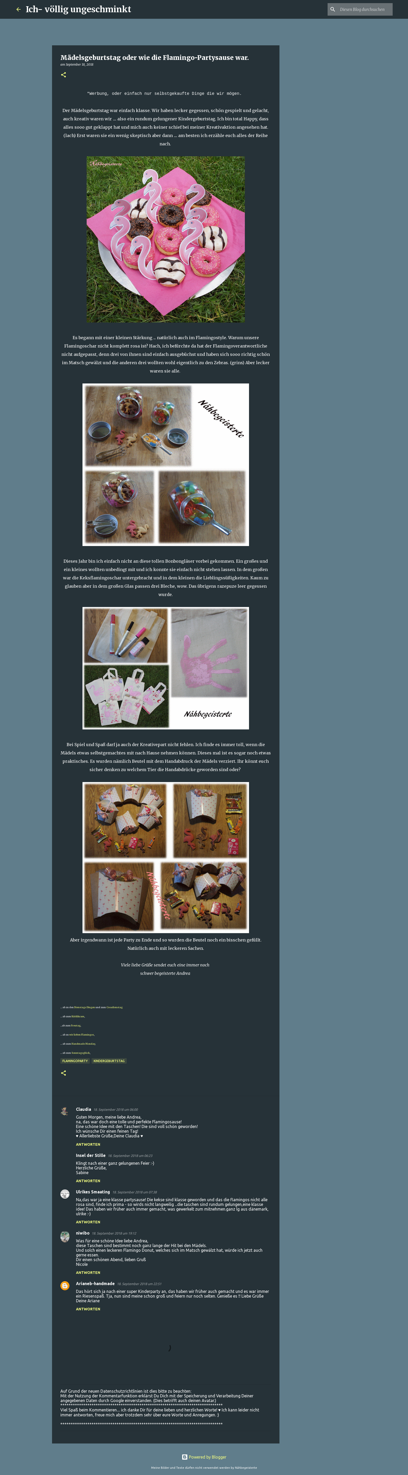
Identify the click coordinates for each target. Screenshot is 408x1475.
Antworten (88, 1144)
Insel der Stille (91, 1155)
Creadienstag (114, 1007)
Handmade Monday (83, 1043)
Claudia (83, 1109)
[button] (63, 75)
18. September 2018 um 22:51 (139, 1284)
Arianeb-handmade (95, 1283)
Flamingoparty (75, 1061)
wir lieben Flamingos (81, 1034)
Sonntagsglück (80, 1052)
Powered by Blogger (204, 1457)
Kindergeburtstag (109, 1061)
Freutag (75, 1025)
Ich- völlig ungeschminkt (78, 9)
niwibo (83, 1233)
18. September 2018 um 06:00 (115, 1109)
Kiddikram (78, 1016)
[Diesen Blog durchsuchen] (365, 9)
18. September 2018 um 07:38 (134, 1192)
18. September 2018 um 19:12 (114, 1233)
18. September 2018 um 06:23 (130, 1155)
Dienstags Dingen (84, 1007)
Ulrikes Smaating (93, 1191)
